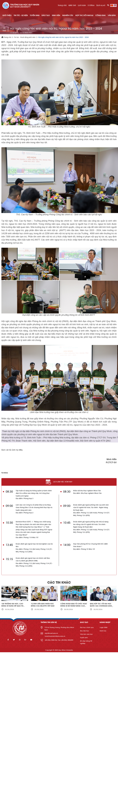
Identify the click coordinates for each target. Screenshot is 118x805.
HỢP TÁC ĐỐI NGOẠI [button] (84, 15)
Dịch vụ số (100, 5)
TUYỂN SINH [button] (34, 15)
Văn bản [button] (112, 15)
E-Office (91, 5)
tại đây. (19, 450)
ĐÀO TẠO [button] (46, 15)
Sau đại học (84, 631)
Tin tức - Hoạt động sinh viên (24, 37)
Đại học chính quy (87, 627)
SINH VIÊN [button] (56, 15)
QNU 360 (72, 5)
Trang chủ (62, 5)
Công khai (100, 15)
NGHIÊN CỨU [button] (67, 15)
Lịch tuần (82, 5)
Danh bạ (103, 631)
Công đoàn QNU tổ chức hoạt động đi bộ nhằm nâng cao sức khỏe (73, 606)
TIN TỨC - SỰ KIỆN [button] (21, 15)
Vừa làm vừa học (86, 634)
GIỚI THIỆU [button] (6, 15)
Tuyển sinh (84, 637)
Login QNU (103, 627)
